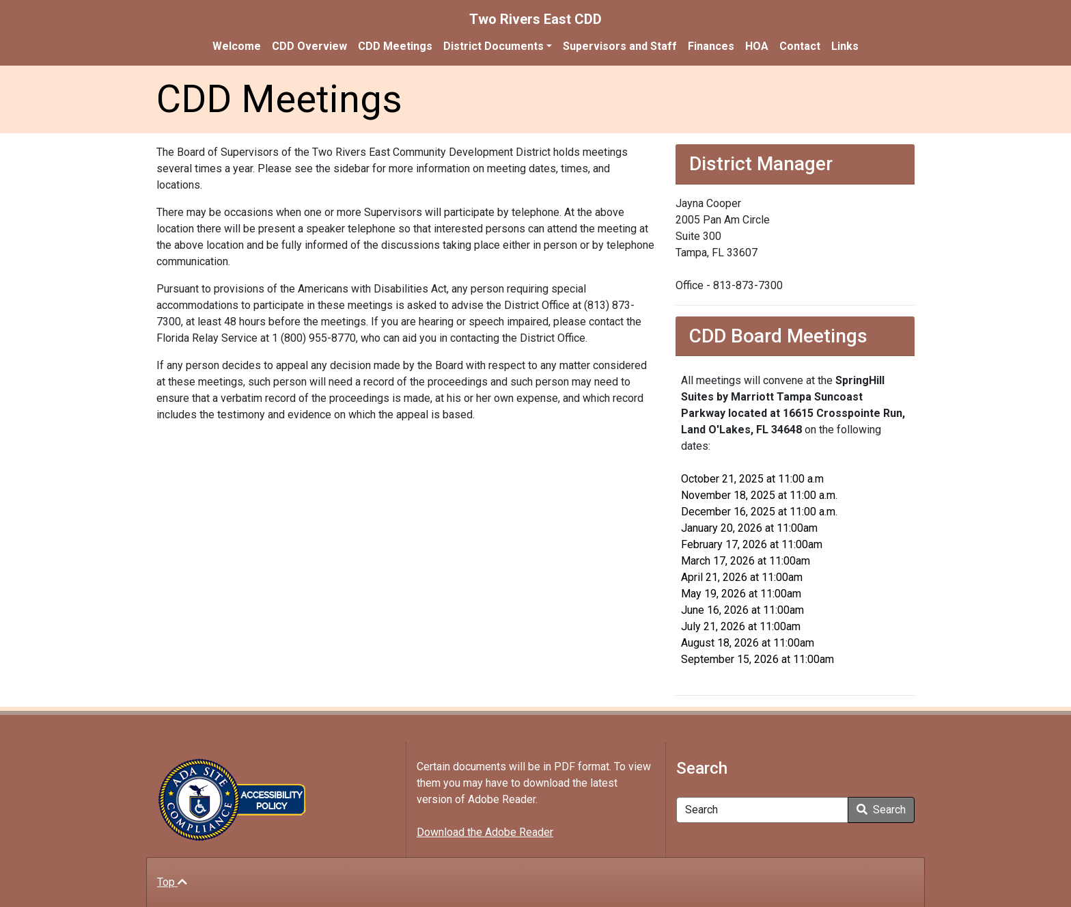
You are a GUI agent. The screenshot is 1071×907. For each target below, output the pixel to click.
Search (881, 809)
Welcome (236, 46)
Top (172, 882)
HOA (756, 46)
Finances (711, 46)
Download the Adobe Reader (485, 832)
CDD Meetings (395, 46)
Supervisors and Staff (620, 46)
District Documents (493, 46)
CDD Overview (309, 46)
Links (845, 46)
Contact (799, 46)
